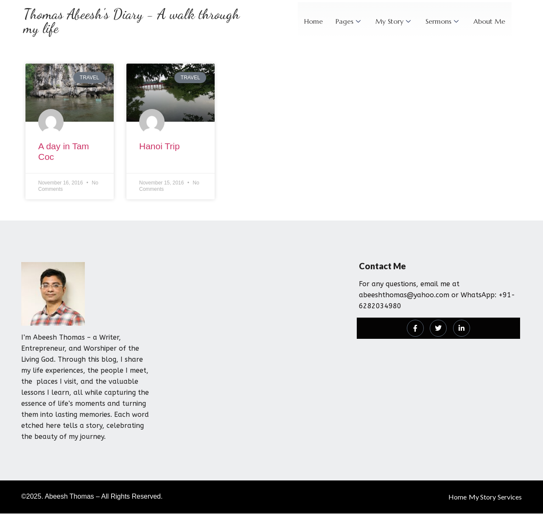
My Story (394, 21)
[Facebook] (415, 328)
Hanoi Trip (159, 146)
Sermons (443, 21)
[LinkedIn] (461, 328)
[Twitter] (438, 328)
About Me (489, 21)
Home (313, 21)
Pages (349, 21)
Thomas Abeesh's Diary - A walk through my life (131, 21)
